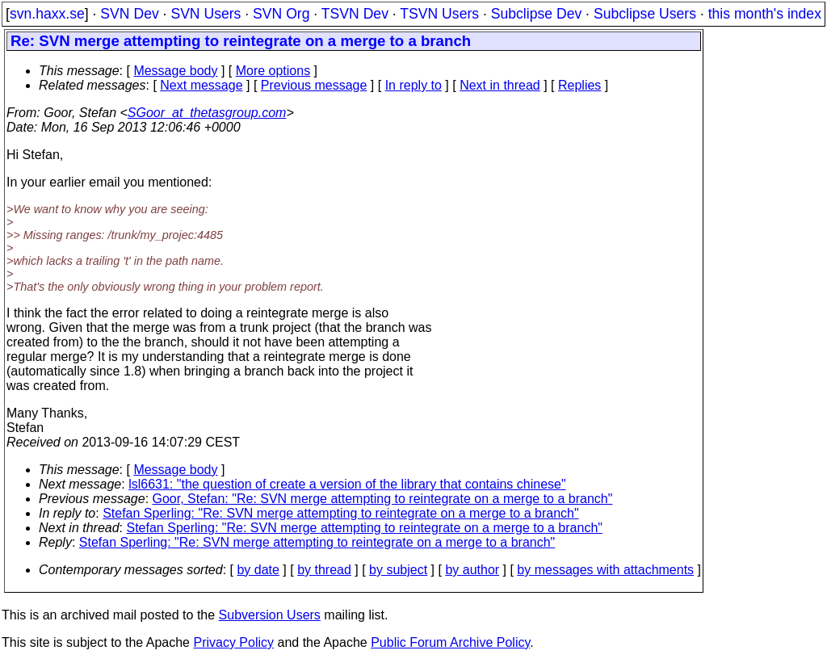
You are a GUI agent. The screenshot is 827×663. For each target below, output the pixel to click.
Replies (579, 85)
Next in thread (500, 85)
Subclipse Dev (536, 14)
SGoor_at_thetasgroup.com (207, 113)
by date (258, 570)
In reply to (413, 85)
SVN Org (281, 14)
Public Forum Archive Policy (450, 642)
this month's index (764, 14)
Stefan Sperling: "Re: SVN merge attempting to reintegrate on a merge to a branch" (340, 513)
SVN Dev (129, 14)
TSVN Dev (354, 14)
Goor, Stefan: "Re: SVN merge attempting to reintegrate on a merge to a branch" (383, 499)
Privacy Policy (233, 642)
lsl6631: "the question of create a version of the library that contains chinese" (346, 484)
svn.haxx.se (47, 14)
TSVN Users (439, 14)
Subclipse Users (645, 14)
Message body (175, 71)
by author (472, 570)
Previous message (314, 85)
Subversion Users (270, 615)
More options (273, 71)
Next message (201, 85)
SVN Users (205, 14)
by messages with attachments (605, 570)
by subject (398, 570)
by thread (324, 570)
